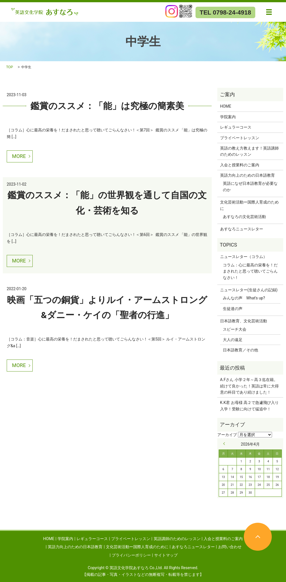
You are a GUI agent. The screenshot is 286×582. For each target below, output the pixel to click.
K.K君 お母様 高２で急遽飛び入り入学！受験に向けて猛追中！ (249, 405)
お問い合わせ (230, 547)
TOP (9, 67)
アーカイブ (227, 434)
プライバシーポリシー (131, 555)
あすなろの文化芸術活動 (244, 216)
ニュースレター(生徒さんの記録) (249, 290)
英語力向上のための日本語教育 (247, 175)
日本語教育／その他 (240, 350)
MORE (19, 156)
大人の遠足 (232, 339)
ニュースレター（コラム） (243, 256)
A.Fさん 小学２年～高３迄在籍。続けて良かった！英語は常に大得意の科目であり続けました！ (249, 385)
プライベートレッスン (239, 138)
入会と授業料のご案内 (239, 165)
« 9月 (225, 443)
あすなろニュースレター (241, 229)
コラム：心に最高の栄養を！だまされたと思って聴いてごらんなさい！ (250, 271)
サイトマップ (166, 555)
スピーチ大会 (234, 329)
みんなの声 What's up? (244, 298)
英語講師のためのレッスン (177, 538)
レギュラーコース (235, 127)
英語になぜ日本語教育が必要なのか (250, 186)
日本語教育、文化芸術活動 (243, 321)
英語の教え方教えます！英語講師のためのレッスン (249, 151)
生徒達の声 (232, 308)
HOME (225, 106)
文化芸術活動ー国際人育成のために (249, 205)
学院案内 (228, 117)
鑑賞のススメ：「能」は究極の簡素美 (107, 106)
